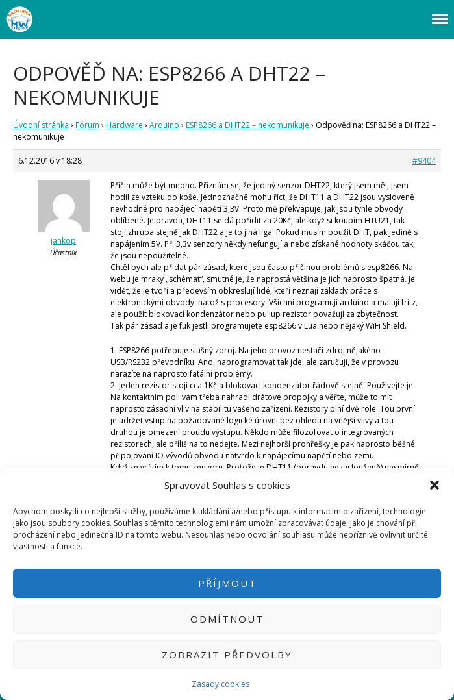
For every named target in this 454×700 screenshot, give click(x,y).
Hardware (124, 125)
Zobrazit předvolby (227, 654)
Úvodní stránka (41, 125)
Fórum (87, 125)
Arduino (164, 125)
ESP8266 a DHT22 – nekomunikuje (247, 125)
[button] (434, 485)
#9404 (424, 160)
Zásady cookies (220, 684)
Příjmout (227, 583)
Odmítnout (227, 618)
